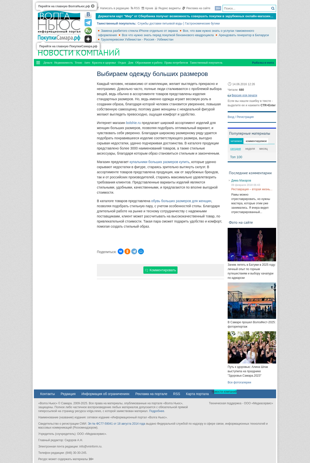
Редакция (68, 394)
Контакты (47, 394)
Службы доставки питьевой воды (160, 23)
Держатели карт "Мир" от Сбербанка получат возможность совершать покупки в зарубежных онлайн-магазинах (186, 16)
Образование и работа (148, 62)
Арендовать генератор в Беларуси (244, 35)
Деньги (47, 62)
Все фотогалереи (239, 382)
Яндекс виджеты (168, 8)
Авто (87, 62)
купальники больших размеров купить (159, 162)
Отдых (122, 62)
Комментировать (160, 270)
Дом (130, 62)
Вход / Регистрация (241, 117)
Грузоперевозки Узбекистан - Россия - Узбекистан (137, 39)
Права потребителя (176, 62)
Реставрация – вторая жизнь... (251, 189)
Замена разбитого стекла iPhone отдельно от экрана (140, 31)
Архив (147, 8)
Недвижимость (63, 62)
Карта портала (197, 394)
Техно (78, 62)
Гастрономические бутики (202, 23)
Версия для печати (244, 95)
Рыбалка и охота (263, 62)
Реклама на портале (151, 394)
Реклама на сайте (196, 8)
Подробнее (156, 411)
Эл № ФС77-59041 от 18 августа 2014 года (116, 423)
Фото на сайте (241, 222)
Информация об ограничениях (105, 394)
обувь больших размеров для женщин (181, 201)
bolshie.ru (133, 123)
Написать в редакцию (112, 8)
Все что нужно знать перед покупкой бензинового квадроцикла (168, 35)
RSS (135, 8)
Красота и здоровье (104, 62)
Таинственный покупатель (206, 62)
